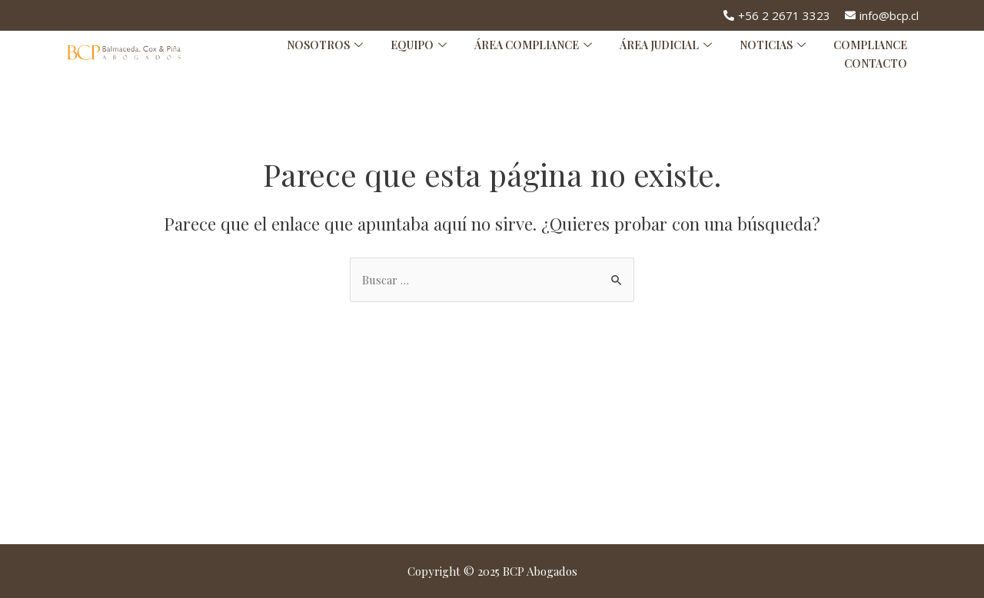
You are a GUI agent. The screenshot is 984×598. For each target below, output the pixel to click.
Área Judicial (666, 45)
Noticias (773, 45)
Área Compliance (533, 45)
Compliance (870, 45)
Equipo (419, 45)
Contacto (875, 63)
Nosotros (325, 45)
